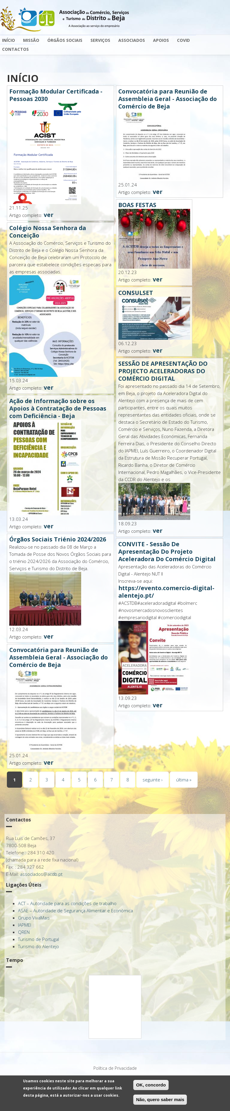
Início (8, 40)
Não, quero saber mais (160, 1099)
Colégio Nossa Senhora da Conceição (47, 231)
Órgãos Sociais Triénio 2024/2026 (57, 539)
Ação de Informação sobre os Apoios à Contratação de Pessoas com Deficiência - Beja (57, 408)
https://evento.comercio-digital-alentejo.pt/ (166, 591)
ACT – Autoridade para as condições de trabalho (67, 903)
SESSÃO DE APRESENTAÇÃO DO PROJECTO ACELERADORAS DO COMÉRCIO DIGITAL (163, 370)
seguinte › (153, 780)
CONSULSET (135, 293)
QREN (24, 932)
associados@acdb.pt (41, 874)
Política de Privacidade (115, 1068)
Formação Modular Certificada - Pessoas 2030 (55, 95)
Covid (183, 40)
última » (183, 780)
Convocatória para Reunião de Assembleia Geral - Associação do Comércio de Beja (58, 657)
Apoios (161, 39)
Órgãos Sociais (65, 39)
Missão (31, 40)
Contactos (15, 49)
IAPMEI (24, 925)
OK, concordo (151, 1084)
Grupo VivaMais (34, 918)
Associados (131, 40)
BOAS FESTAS (137, 205)
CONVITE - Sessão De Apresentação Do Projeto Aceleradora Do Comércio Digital (167, 551)
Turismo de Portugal (38, 939)
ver (48, 215)
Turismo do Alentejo (38, 946)
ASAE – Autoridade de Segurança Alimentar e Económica (75, 910)
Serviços (100, 39)
